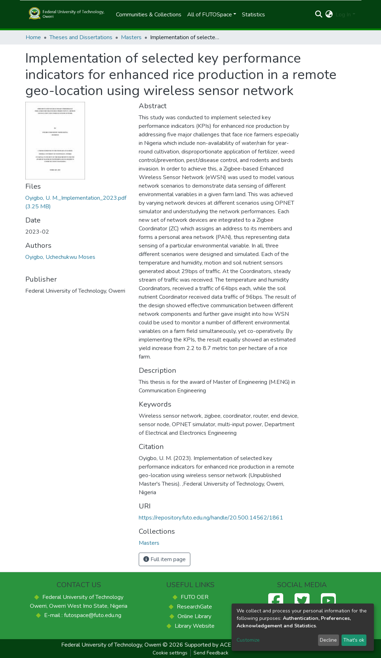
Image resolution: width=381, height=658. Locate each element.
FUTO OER (194, 597)
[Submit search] (318, 14)
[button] (328, 14)
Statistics (253, 15)
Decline (328, 640)
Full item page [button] (164, 559)
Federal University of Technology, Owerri (111, 645)
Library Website (195, 626)
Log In (343, 15)
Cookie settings (170, 652)
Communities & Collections (148, 15)
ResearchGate (194, 607)
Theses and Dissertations (80, 37)
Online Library (194, 616)
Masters (131, 37)
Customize (248, 640)
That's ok (353, 640)
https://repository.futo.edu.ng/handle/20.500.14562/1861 (211, 518)
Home (33, 37)
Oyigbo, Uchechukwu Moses (60, 257)
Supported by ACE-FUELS (218, 645)
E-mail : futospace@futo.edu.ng (82, 615)
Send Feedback (211, 652)
